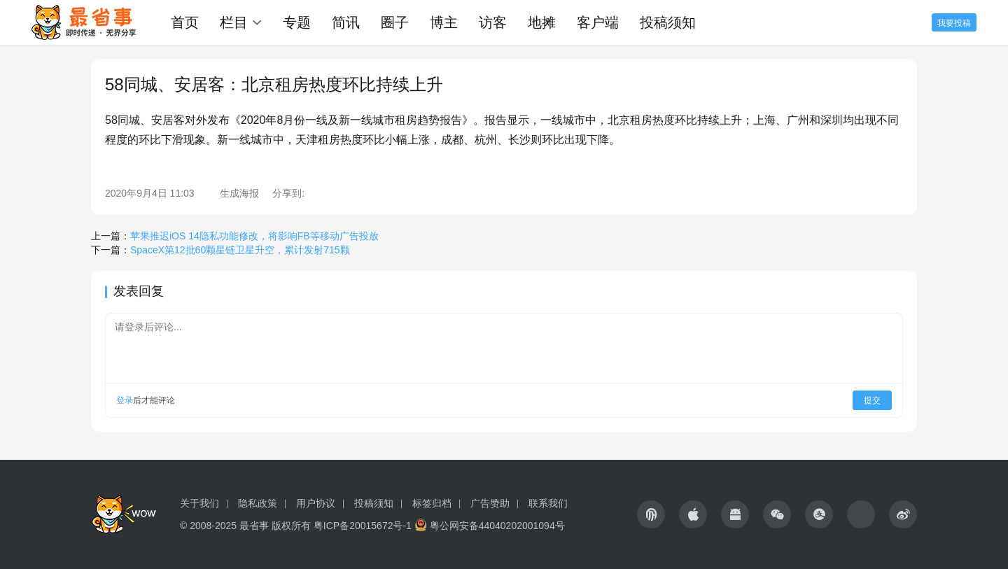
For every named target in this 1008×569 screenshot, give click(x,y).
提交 (872, 400)
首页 (185, 22)
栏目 (234, 22)
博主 (444, 22)
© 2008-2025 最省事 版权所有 (245, 525)
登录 (124, 400)
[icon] (651, 514)
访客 (493, 22)
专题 (297, 22)
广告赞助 (490, 503)
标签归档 (431, 503)
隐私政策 (257, 503)
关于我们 (199, 503)
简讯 (346, 22)
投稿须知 (668, 22)
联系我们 (548, 503)
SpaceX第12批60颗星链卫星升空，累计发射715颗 (240, 249)
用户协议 (315, 503)
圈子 (395, 22)
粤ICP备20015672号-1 (363, 525)
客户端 (598, 22)
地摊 (542, 22)
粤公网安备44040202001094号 (497, 525)
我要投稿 (954, 23)
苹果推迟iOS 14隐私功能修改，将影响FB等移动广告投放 (254, 235)
